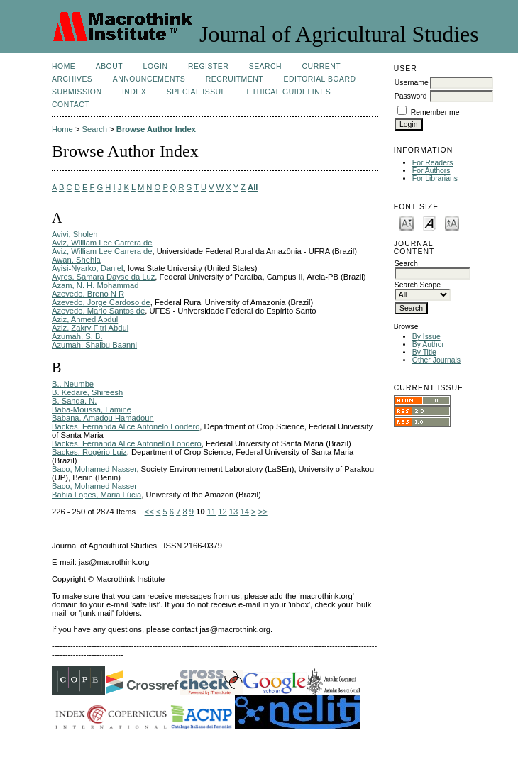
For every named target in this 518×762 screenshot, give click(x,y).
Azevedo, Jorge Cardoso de (101, 302)
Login (155, 66)
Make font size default (429, 222)
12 (222, 511)
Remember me (435, 112)
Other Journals (436, 360)
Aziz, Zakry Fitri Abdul (90, 328)
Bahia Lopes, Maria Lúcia (96, 494)
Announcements (149, 79)
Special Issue (196, 92)
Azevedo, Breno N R (88, 293)
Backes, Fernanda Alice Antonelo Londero (125, 426)
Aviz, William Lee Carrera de (102, 242)
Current (321, 66)
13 (233, 511)
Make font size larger (452, 222)
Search (265, 66)
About (109, 66)
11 (211, 511)
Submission (76, 92)
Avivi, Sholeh (74, 234)
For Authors (431, 171)
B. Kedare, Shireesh (87, 392)
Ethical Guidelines (289, 92)
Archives (72, 79)
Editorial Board (320, 79)
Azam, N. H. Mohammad (95, 285)
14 (244, 511)
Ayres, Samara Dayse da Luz (103, 276)
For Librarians (435, 178)
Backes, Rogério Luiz (89, 452)
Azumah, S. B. (77, 336)
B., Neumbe (73, 384)
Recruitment (234, 79)
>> (263, 511)
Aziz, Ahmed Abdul (85, 319)
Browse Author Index (156, 129)
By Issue (426, 337)
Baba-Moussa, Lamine (91, 409)
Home (63, 66)
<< (149, 511)
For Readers (432, 163)
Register (208, 66)
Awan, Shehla (76, 259)
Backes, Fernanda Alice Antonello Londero (127, 443)
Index (134, 92)
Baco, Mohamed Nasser (94, 469)
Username (412, 83)
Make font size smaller (406, 222)
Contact (70, 105)
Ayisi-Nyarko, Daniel (87, 268)
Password (411, 96)
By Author (428, 344)
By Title (424, 352)
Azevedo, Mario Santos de (98, 311)
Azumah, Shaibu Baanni (94, 345)
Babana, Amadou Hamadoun (103, 418)
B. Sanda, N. (74, 401)
